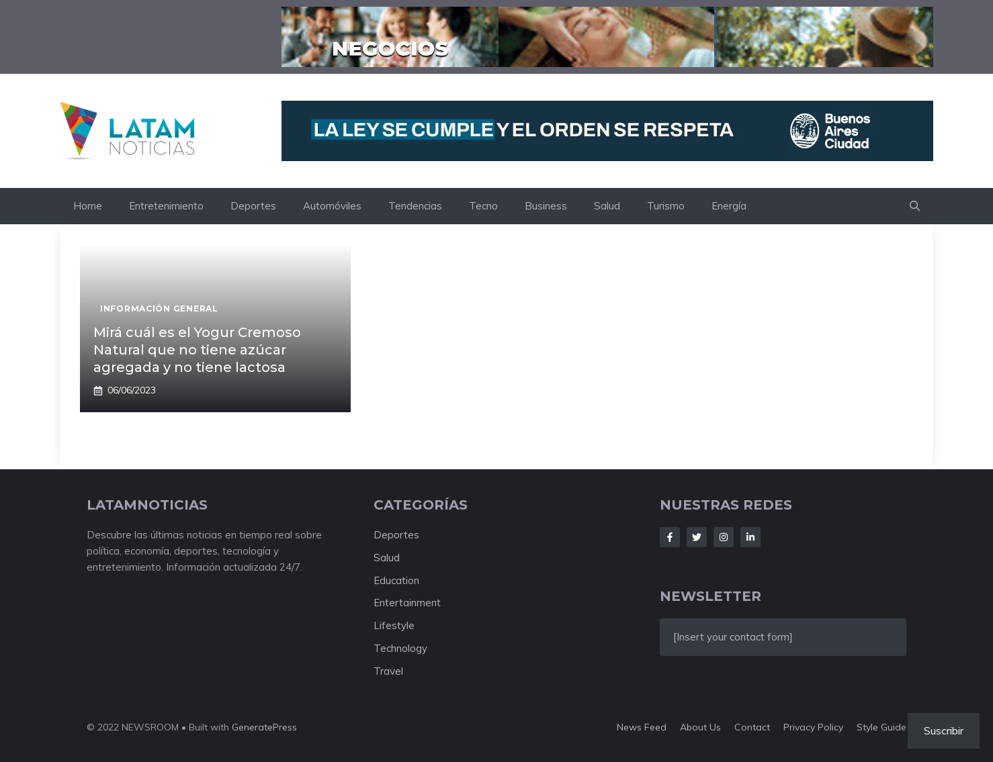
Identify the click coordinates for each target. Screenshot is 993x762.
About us (700, 727)
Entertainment (407, 602)
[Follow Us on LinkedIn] (750, 537)
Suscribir (943, 730)
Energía (728, 205)
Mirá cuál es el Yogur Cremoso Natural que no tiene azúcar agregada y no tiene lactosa (197, 349)
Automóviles (332, 205)
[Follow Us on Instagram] (724, 537)
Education (396, 580)
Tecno (483, 205)
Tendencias (415, 205)
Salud (607, 205)
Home (87, 205)
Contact (752, 727)
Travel (388, 671)
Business (546, 205)
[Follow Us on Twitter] (697, 537)
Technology (400, 648)
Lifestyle (394, 625)
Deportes (253, 205)
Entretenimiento (166, 205)
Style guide (881, 727)
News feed (641, 727)
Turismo (666, 205)
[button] (914, 206)
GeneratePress (264, 727)
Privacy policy (813, 727)
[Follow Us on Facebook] (670, 537)
